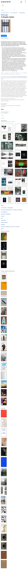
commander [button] (4, 35)
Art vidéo (2, 216)
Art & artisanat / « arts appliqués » (7, 207)
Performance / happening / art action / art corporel (10, 226)
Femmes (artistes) (4, 222)
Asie (2, 218)
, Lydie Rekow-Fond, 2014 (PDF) (8, 121)
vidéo (2, 83)
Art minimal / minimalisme (6, 214)
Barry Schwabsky (18, 69)
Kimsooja (4, 15)
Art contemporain (13, 12)
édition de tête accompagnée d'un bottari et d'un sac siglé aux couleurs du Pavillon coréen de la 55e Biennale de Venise (14, 77)
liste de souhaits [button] (5, 38)
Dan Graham (10, 61)
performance (23, 82)
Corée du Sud (3, 220)
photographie (5, 83)
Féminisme (3, 224)
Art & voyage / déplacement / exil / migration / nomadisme (11, 209)
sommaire (2, 118)
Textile (2, 228)
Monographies (22, 12)
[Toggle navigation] (3, 5)
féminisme (23, 86)
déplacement (12, 85)
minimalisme (14, 86)
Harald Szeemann (8, 70)
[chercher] (17, 2)
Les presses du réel (5, 12)
